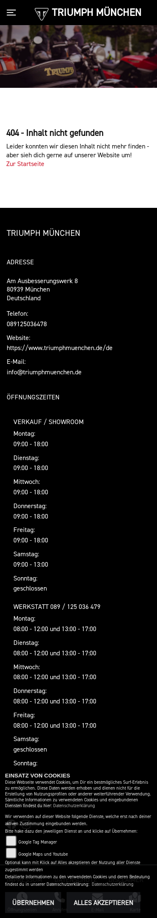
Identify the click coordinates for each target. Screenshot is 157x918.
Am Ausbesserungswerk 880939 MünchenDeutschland (42, 289)
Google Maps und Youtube (43, 854)
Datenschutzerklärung (74, 805)
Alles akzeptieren (103, 902)
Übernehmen (33, 902)
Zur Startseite (25, 163)
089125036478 (27, 324)
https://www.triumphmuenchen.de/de (60, 347)
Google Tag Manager (37, 842)
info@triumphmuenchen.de (44, 372)
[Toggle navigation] (13, 12)
